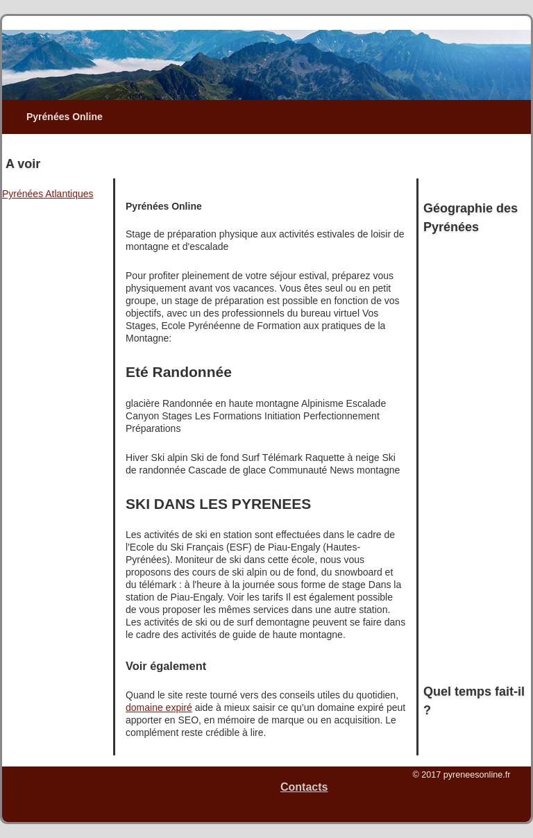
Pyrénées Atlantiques (48, 193)
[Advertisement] (273, 155)
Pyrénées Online (64, 116)
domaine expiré (159, 707)
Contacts (304, 787)
